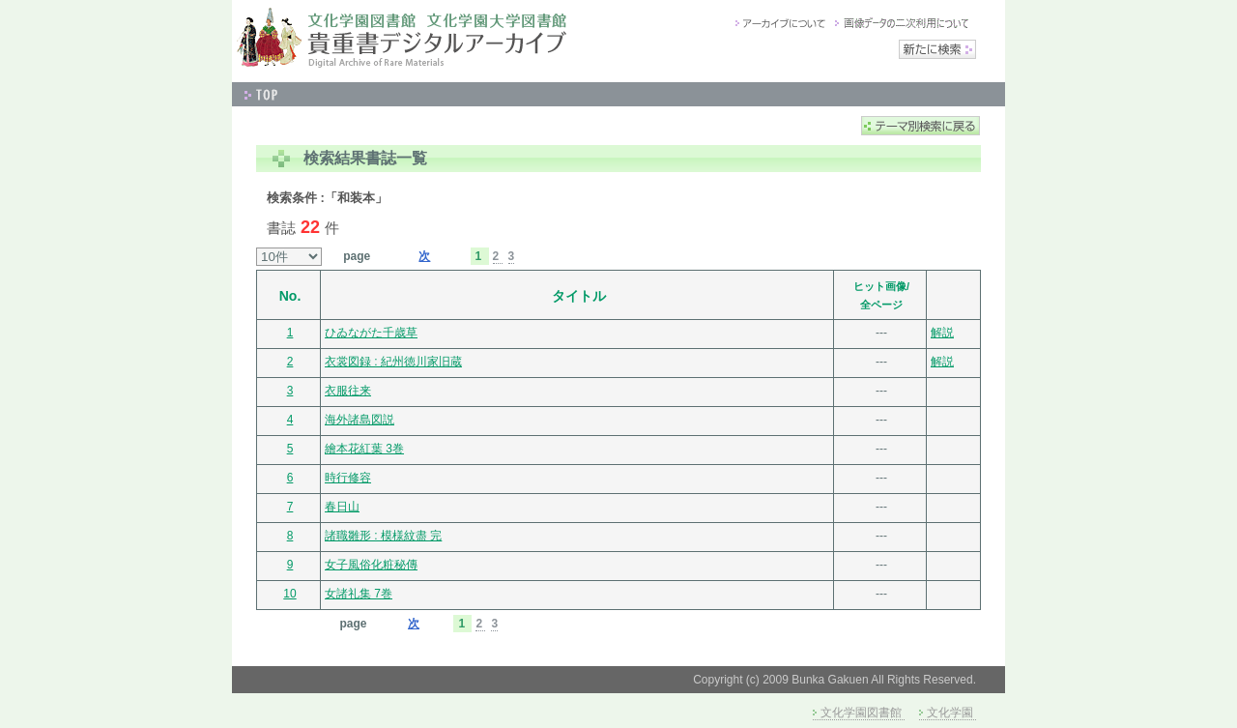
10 (289, 593)
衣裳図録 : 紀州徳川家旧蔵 (393, 361)
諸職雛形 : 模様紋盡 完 (383, 535)
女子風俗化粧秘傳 (371, 564)
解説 (942, 332)
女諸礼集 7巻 (358, 593)
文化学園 (950, 712)
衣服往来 (348, 390)
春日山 (342, 506)
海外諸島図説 (359, 419)
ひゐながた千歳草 (371, 332)
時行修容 (348, 477)
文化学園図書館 (861, 712)
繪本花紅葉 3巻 (364, 448)
